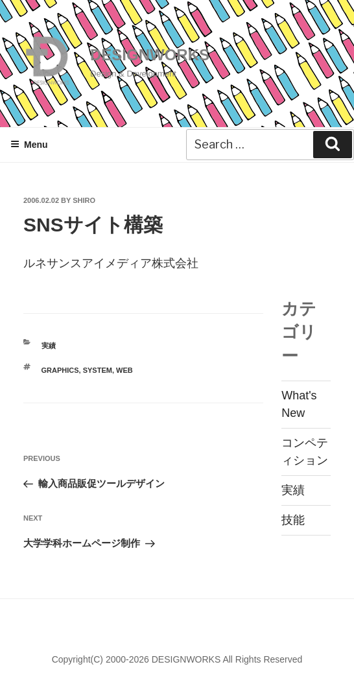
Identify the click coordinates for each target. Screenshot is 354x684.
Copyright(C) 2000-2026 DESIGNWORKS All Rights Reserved (177, 659)
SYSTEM (97, 370)
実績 (48, 345)
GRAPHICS (60, 370)
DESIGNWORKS (149, 55)
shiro (84, 200)
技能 (293, 519)
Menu (29, 144)
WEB (124, 370)
